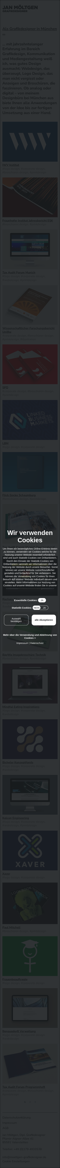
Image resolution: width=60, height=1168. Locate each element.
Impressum (22, 643)
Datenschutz (37, 643)
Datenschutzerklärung (29, 588)
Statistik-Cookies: (30, 608)
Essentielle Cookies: (30, 600)
